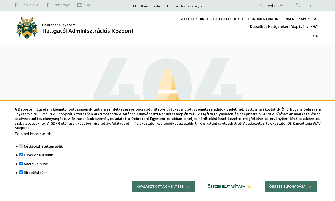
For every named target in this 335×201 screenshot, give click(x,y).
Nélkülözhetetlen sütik (43, 154)
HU (312, 6)
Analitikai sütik (36, 172)
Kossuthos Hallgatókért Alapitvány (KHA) (284, 27)
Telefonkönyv (61, 5)
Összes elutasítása (226, 194)
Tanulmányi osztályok (188, 6)
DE (135, 6)
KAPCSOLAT (308, 19)
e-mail (88, 5)
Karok (144, 6)
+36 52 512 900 (30, 5)
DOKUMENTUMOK (263, 19)
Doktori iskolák (161, 6)
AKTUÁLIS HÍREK (194, 19)
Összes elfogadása (287, 194)
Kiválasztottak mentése (160, 194)
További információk (33, 142)
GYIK (315, 36)
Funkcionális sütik (38, 163)
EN (319, 6)
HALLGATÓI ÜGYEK (228, 19)
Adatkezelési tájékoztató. (264, 131)
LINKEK (288, 19)
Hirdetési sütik (35, 181)
